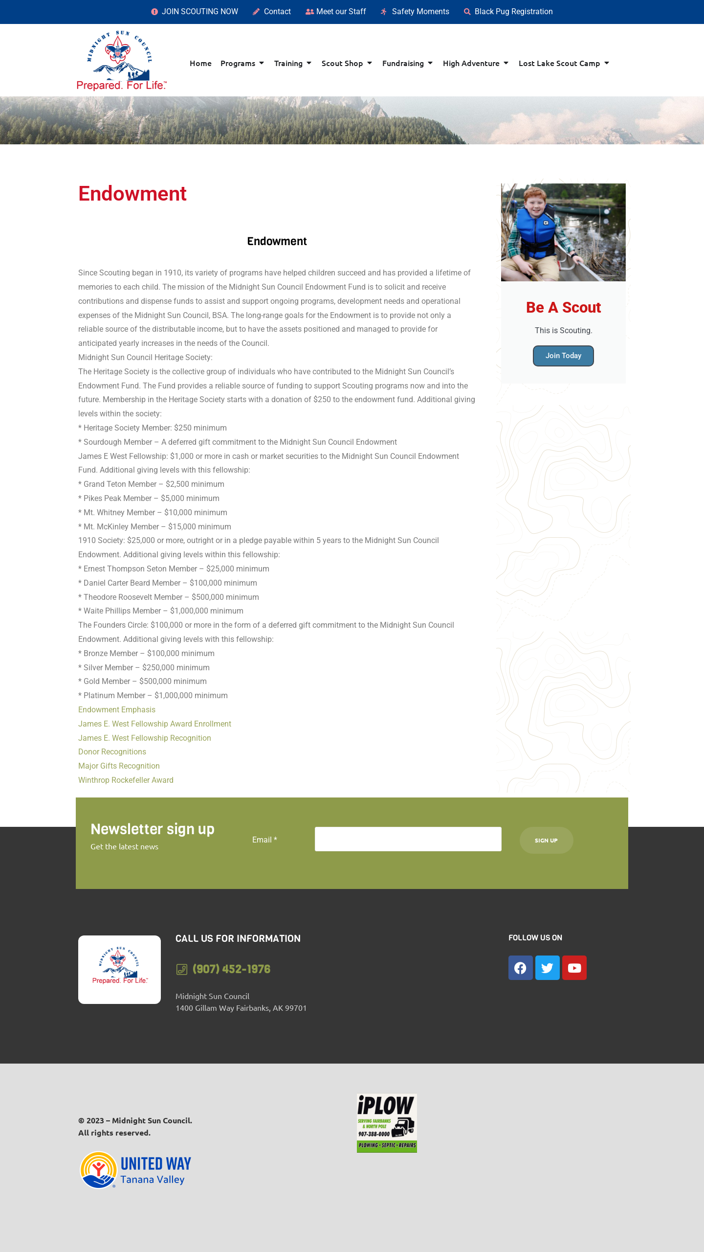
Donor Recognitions (112, 751)
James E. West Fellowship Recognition (144, 738)
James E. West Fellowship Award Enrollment (154, 723)
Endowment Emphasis (116, 709)
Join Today (563, 355)
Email (264, 839)
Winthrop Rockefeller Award (126, 780)
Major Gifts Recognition (119, 766)
